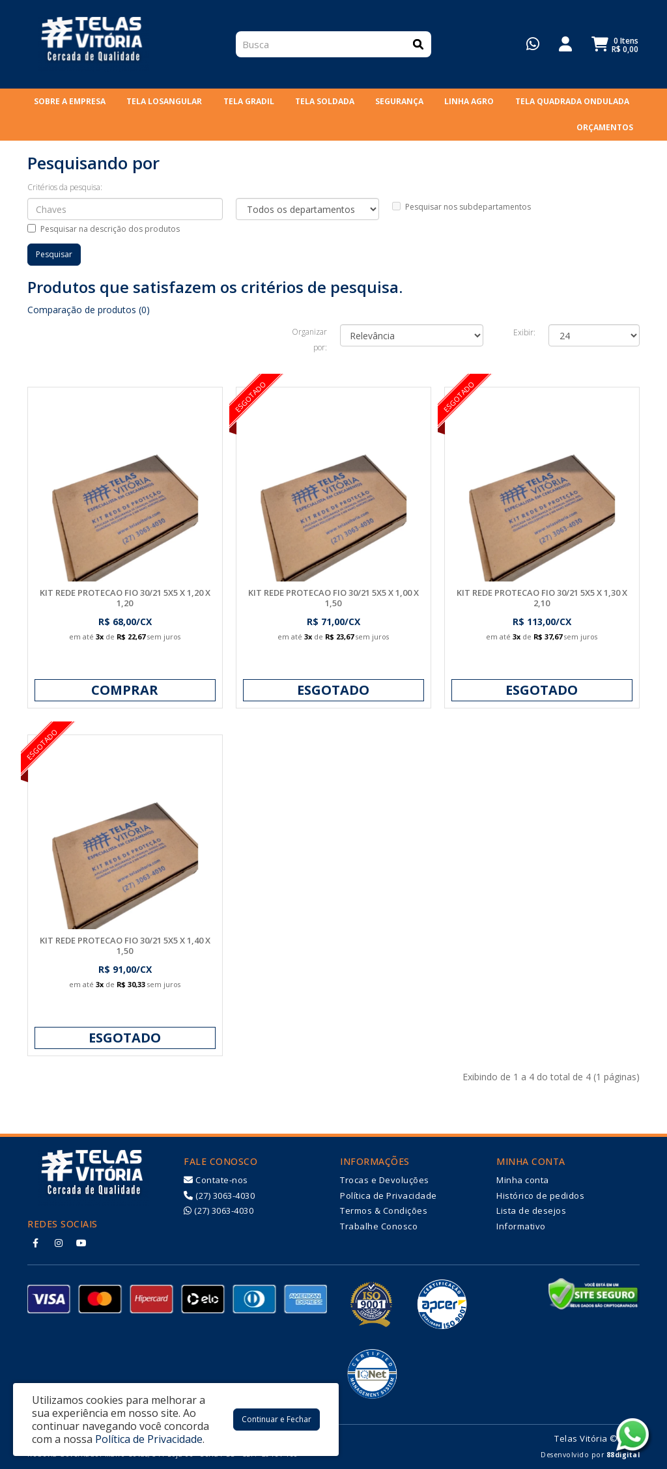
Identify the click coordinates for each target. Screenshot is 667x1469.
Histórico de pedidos (540, 1195)
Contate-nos (216, 1180)
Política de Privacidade (388, 1195)
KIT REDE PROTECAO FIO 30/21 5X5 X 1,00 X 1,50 (333, 598)
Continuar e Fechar (276, 1419)
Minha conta (522, 1180)
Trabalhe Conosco (379, 1226)
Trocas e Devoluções (384, 1180)
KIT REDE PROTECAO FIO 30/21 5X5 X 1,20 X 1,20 (125, 598)
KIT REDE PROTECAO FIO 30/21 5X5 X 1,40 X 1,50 (125, 945)
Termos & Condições (383, 1210)
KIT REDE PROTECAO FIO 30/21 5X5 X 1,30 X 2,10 (542, 598)
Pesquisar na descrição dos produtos (103, 228)
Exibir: (524, 332)
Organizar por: (309, 339)
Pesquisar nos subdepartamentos (461, 206)
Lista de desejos (531, 1210)
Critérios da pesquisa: (64, 187)
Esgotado (333, 690)
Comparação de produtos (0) (88, 309)
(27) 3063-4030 (219, 1195)
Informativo (521, 1226)
